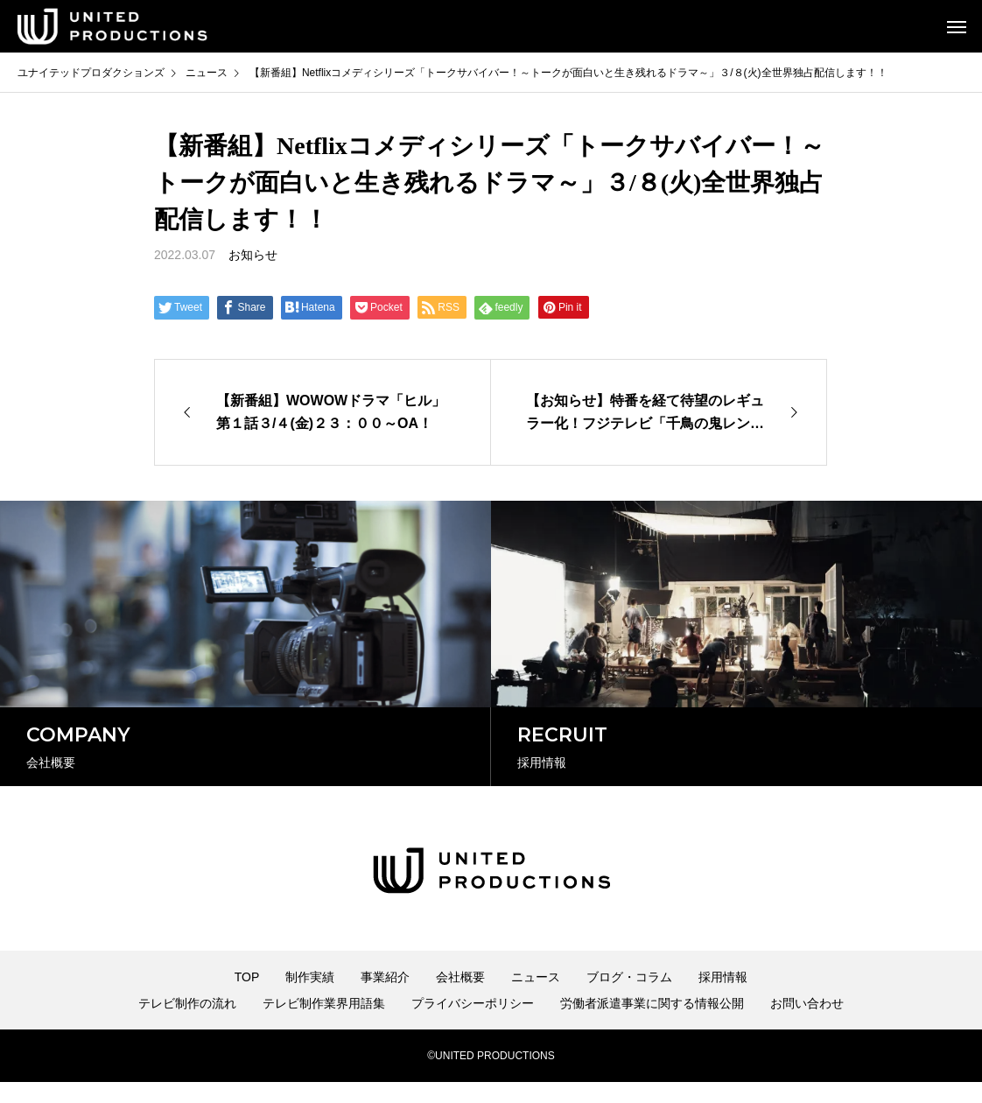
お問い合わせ (807, 1024)
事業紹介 (385, 998)
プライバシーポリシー (472, 1024)
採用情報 (722, 998)
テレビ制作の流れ (187, 1024)
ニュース (535, 998)
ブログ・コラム (629, 998)
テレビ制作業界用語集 (324, 1024)
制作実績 (309, 998)
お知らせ (252, 255)
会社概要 (460, 998)
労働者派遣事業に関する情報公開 (652, 1024)
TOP (247, 998)
